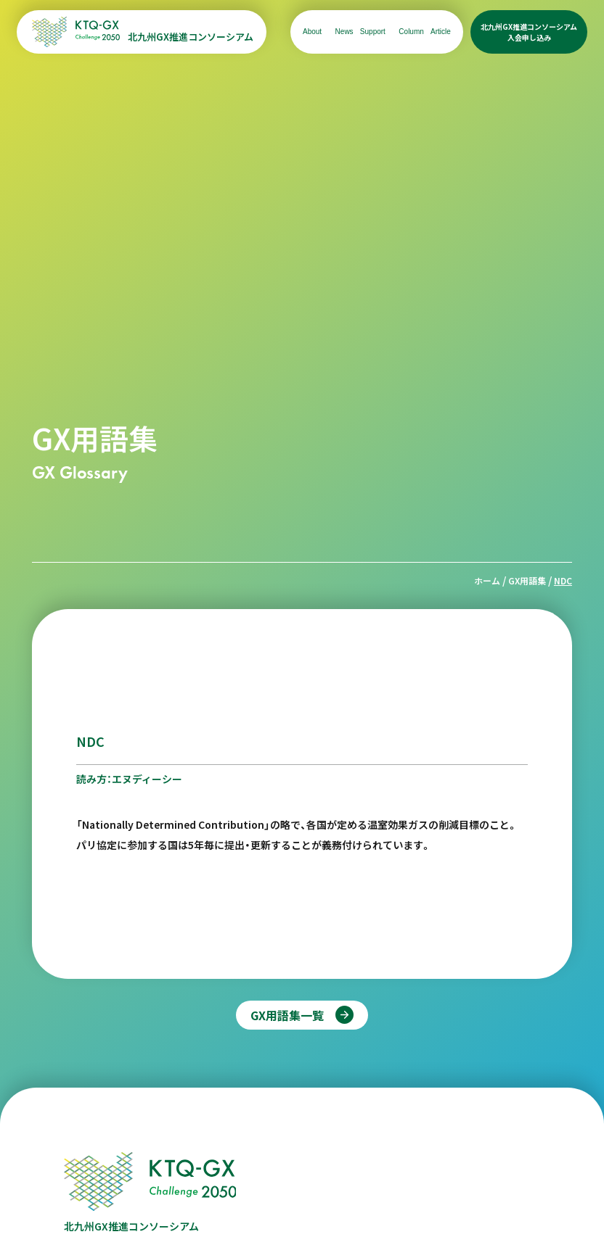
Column (411, 32)
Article (440, 32)
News (344, 32)
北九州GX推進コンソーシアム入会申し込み (529, 32)
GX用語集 (527, 580)
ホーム (487, 580)
